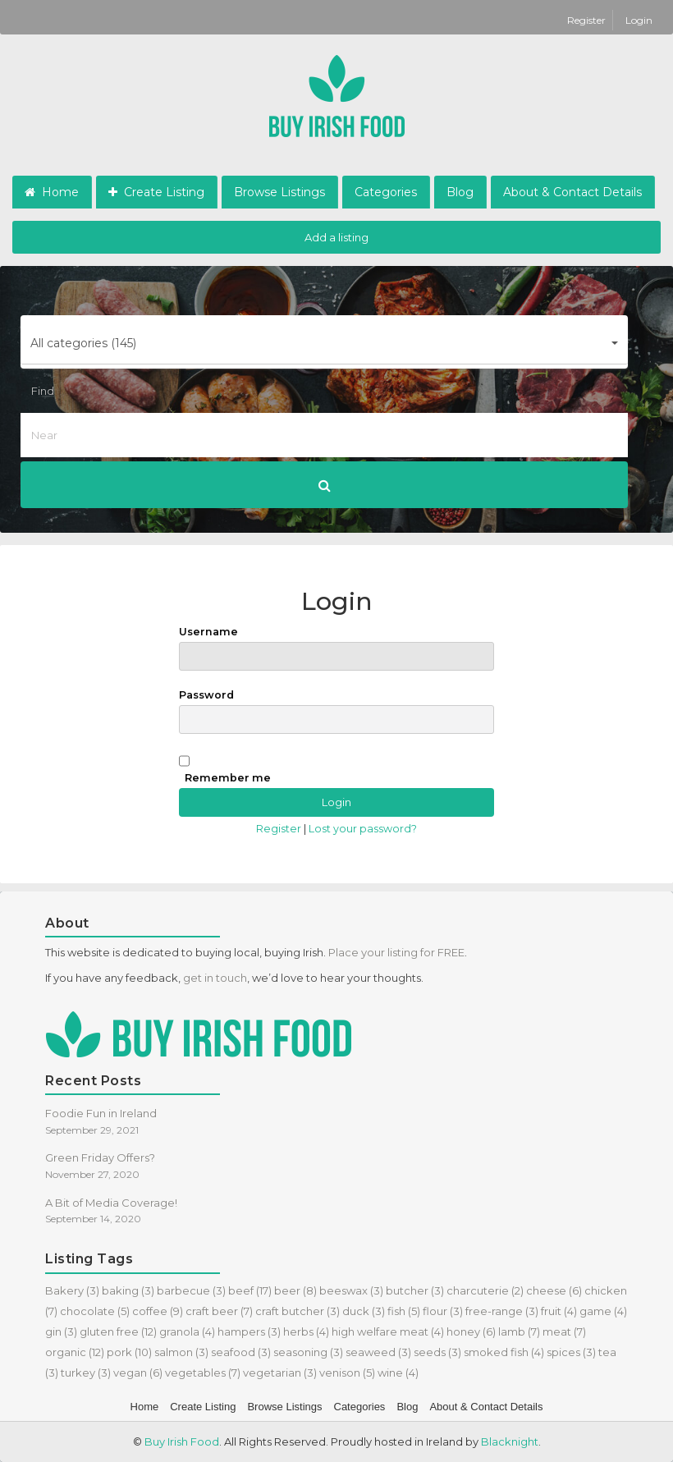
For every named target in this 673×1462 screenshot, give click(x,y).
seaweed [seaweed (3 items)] (378, 1352)
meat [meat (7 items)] (564, 1331)
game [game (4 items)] (603, 1311)
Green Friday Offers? (100, 1157)
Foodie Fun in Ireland (101, 1113)
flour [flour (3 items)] (443, 1311)
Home (52, 192)
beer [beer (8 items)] (295, 1290)
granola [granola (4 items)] (187, 1331)
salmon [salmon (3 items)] (181, 1352)
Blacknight (509, 1441)
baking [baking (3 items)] (128, 1290)
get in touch (215, 977)
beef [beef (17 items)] (250, 1290)
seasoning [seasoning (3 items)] (308, 1352)
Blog (460, 192)
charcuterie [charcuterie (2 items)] (485, 1290)
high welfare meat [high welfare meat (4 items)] (388, 1331)
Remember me (228, 778)
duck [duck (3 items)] (363, 1311)
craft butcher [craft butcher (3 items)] (297, 1311)
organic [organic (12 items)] (74, 1352)
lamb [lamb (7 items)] (519, 1331)
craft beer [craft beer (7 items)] (219, 1311)
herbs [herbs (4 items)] (306, 1331)
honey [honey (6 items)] (471, 1331)
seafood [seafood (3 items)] (241, 1352)
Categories (386, 192)
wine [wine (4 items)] (398, 1372)
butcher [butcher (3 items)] (415, 1290)
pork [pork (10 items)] (129, 1352)
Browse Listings (279, 192)
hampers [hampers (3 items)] (249, 1331)
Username (336, 648)
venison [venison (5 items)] (347, 1372)
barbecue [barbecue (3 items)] (191, 1290)
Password (336, 711)
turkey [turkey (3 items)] (86, 1372)
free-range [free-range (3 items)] (501, 1311)
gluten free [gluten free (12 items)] (118, 1331)
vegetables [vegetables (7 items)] (202, 1372)
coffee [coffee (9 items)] (157, 1311)
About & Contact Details (572, 192)
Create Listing (156, 192)
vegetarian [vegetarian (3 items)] (280, 1372)
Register (587, 20)
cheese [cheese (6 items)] (554, 1290)
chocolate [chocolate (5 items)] (95, 1311)
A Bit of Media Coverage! (111, 1202)
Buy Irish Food (181, 1441)
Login (638, 20)
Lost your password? (363, 829)
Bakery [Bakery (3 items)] (72, 1290)
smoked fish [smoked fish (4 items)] (504, 1352)
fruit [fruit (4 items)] (559, 1311)
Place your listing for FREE (396, 952)
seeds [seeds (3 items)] (437, 1352)
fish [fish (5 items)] (403, 1311)
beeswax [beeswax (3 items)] (351, 1290)
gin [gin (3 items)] (61, 1331)
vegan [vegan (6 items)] (138, 1372)
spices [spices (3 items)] (571, 1352)
